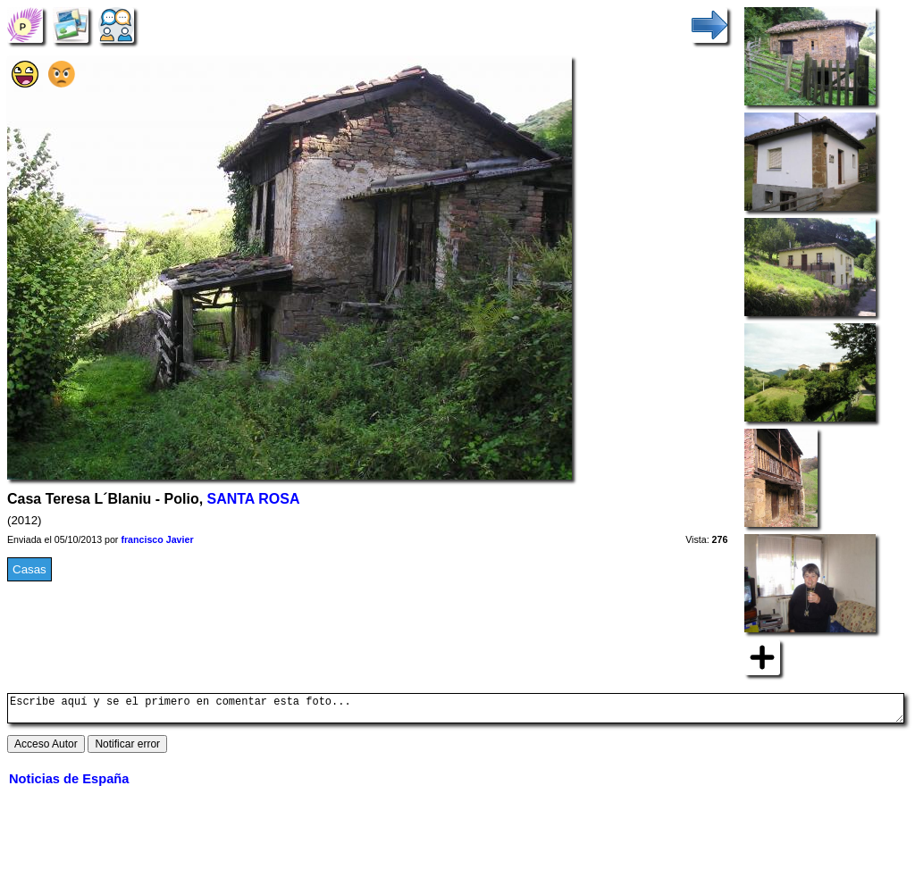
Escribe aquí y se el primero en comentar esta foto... (455, 711)
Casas (29, 569)
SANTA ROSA (253, 498)
